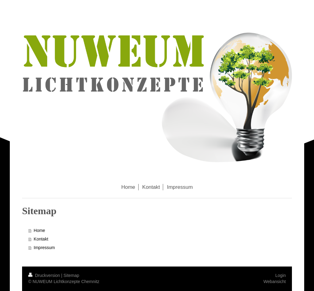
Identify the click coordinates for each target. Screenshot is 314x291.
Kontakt (41, 239)
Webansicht (274, 281)
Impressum (44, 247)
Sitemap (71, 275)
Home (39, 230)
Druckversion (44, 275)
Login (280, 275)
